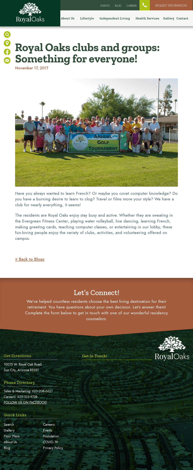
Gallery (168, 18)
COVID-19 (50, 442)
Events (47, 430)
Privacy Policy (53, 447)
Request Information (171, 5)
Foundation (51, 436)
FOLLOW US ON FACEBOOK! (25, 402)
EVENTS (105, 6)
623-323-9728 (27, 396)
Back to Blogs (29, 259)
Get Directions (17, 355)
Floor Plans (12, 436)
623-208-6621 (42, 391)
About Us (10, 442)
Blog (118, 6)
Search (9, 424)
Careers (132, 6)
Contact (182, 18)
